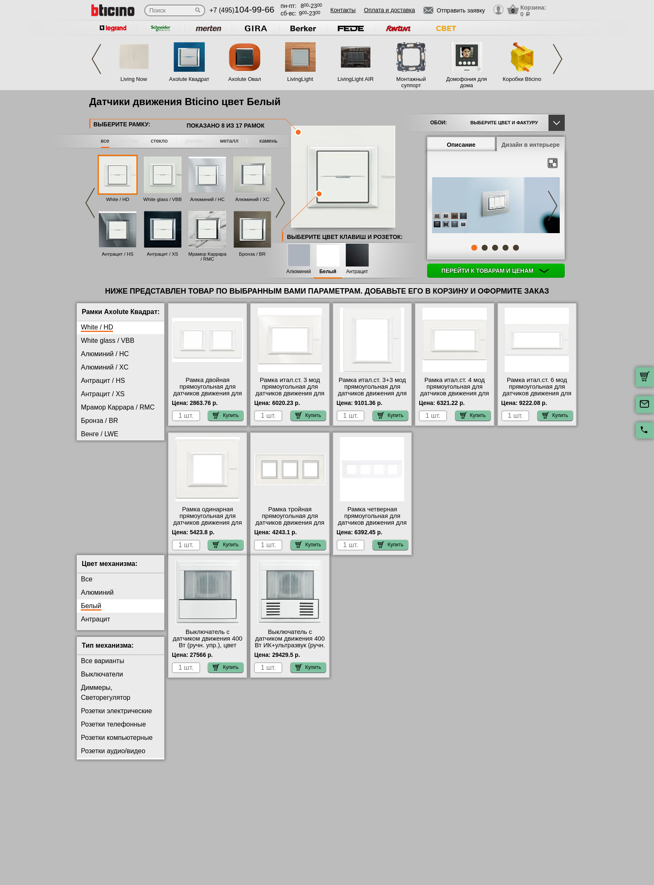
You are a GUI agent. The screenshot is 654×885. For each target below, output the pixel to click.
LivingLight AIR (355, 79)
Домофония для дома (466, 82)
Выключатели (102, 680)
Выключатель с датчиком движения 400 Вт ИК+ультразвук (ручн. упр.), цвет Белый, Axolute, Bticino (290, 652)
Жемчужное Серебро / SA (121, 447)
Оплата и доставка (389, 10)
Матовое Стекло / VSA (116, 474)
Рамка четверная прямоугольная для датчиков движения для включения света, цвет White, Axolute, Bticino (372, 522)
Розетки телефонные (113, 730)
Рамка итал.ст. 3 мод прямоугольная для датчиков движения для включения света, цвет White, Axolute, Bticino (290, 393)
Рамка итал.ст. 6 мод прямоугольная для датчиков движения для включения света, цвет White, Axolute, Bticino (537, 393)
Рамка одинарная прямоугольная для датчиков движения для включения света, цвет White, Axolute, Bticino (207, 522)
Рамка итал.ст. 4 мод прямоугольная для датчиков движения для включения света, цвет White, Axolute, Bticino (454, 393)
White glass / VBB (162, 199)
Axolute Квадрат (189, 79)
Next (558, 59)
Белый (328, 271)
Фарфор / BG (101, 514)
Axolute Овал (244, 79)
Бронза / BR (252, 253)
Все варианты (102, 667)
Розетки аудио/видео (113, 757)
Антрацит (357, 271)
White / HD (117, 199)
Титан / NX (97, 500)
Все (87, 585)
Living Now (134, 79)
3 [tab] (495, 248)
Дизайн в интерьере (530, 144)
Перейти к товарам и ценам (495, 270)
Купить (226, 415)
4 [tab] (505, 248)
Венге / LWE (99, 433)
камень (268, 141)
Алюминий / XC (252, 199)
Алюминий (299, 271)
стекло (159, 141)
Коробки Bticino (522, 79)
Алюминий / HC (207, 199)
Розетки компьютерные (117, 744)
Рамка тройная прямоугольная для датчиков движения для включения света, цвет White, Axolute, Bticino (290, 522)
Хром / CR (97, 527)
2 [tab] (484, 248)
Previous (96, 59)
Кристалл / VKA (105, 460)
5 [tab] (516, 248)
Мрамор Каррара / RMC (207, 256)
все (105, 141)
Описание (461, 144)
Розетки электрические (116, 717)
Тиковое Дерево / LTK (114, 487)
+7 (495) (241, 10)
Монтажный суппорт (411, 82)
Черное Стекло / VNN (114, 540)
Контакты (342, 10)
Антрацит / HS (117, 253)
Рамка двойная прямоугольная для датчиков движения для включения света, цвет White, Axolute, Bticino (207, 393)
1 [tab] (474, 248)
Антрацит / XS (162, 253)
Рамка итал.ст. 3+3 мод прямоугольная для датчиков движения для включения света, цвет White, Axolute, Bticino (372, 393)
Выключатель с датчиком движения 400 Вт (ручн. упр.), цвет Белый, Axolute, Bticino (207, 648)
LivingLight (300, 79)
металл (229, 141)
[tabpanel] (496, 206)
